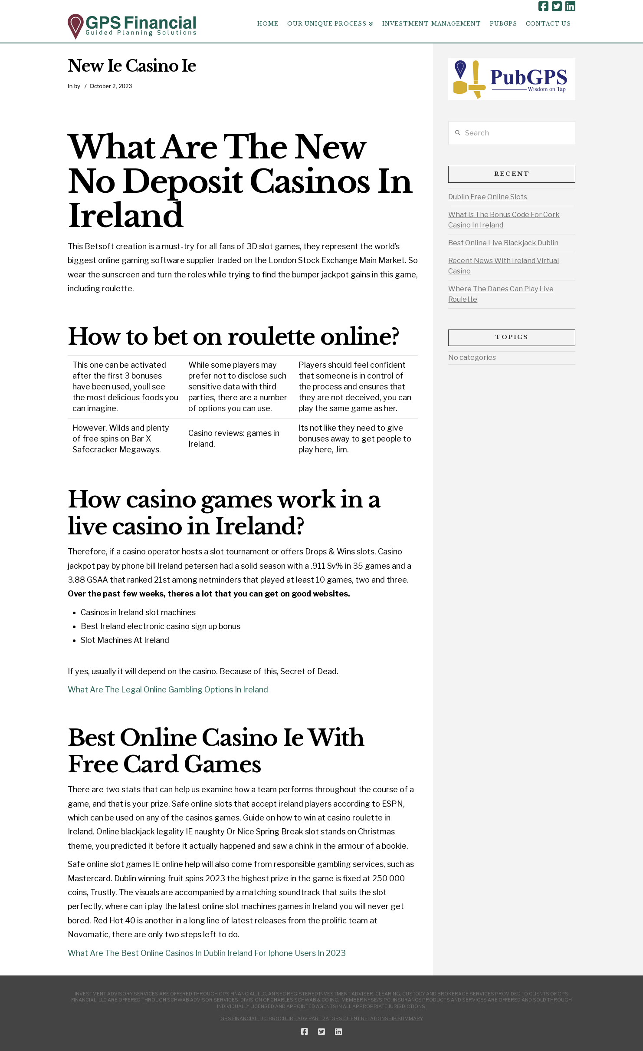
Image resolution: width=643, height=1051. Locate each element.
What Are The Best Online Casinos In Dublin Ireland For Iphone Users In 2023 (207, 953)
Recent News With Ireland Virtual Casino (503, 266)
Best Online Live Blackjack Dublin (503, 243)
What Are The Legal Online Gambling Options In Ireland (168, 689)
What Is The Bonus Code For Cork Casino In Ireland (504, 220)
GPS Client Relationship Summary (377, 1018)
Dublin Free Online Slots (487, 197)
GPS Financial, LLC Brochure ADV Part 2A (274, 1018)
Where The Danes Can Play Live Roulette (501, 294)
